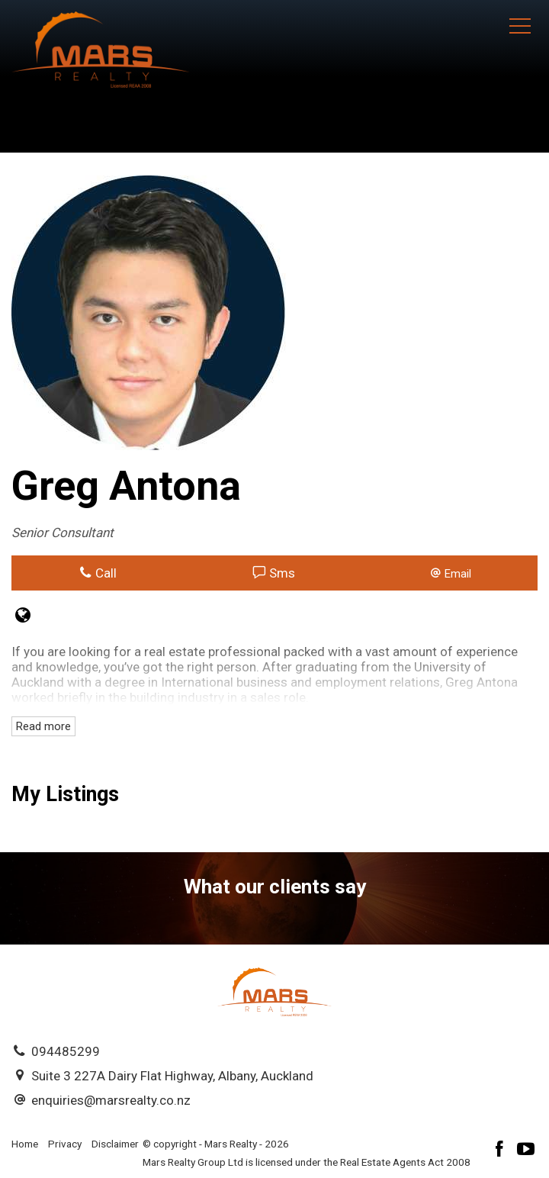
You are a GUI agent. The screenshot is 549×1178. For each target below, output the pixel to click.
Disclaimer (115, 1144)
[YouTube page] (526, 1151)
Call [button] (98, 573)
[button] (450, 573)
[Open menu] (520, 25)
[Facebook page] (501, 1151)
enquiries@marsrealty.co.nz (111, 1100)
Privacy (65, 1144)
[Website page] (22, 617)
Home (24, 1144)
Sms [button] (274, 573)
